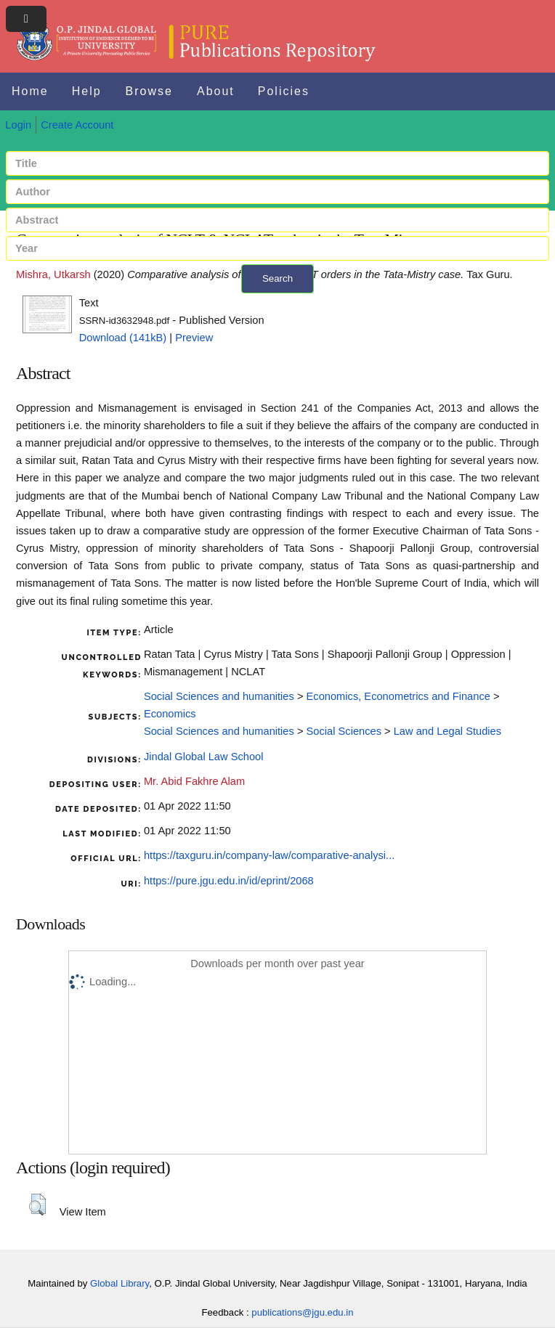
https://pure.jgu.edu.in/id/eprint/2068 (229, 881)
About (216, 91)
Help (87, 91)
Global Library (119, 1283)
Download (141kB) (123, 337)
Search (277, 278)
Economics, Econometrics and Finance (398, 696)
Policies (283, 91)
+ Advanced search (278, 302)
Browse (149, 91)
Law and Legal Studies (447, 731)
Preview (194, 337)
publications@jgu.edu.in (302, 1312)
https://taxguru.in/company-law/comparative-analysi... (269, 855)
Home (30, 91)
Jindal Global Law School (204, 756)
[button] (37, 1204)
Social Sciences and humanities (219, 696)
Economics (170, 714)
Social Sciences (344, 731)
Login (18, 125)
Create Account (77, 125)
